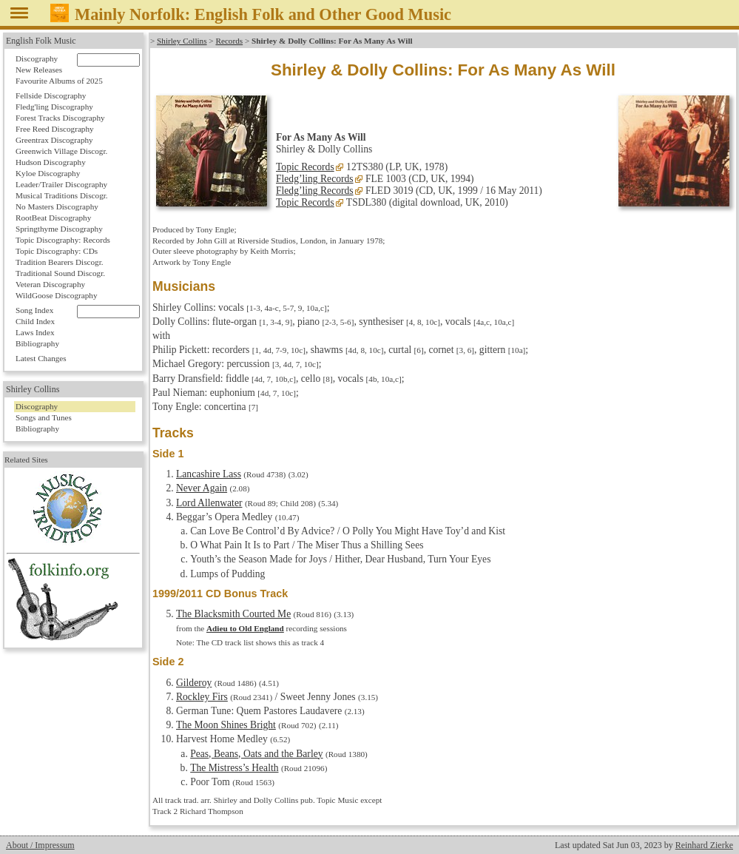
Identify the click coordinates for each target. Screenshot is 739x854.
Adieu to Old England (245, 628)
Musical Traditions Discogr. (62, 195)
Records (229, 40)
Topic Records (305, 166)
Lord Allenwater (209, 502)
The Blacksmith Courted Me (233, 613)
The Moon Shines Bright (226, 724)
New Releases (39, 69)
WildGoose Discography (56, 295)
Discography (37, 58)
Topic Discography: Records (63, 239)
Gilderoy (194, 682)
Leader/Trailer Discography (61, 184)
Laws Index (35, 332)
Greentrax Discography (54, 139)
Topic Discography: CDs (57, 250)
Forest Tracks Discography (60, 117)
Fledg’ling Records (315, 178)
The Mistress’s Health (234, 767)
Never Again (201, 488)
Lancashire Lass (208, 474)
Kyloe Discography (48, 173)
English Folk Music (41, 41)
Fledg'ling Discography (54, 106)
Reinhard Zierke (704, 845)
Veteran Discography (50, 284)
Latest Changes (41, 358)
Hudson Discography (51, 162)
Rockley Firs (202, 696)
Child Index (35, 321)
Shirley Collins (181, 40)
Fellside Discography (51, 95)
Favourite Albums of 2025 (59, 80)
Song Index (34, 310)
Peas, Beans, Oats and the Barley (256, 753)
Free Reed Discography (55, 128)
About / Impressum (40, 845)
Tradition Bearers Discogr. (60, 262)
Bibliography (37, 343)
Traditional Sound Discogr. (60, 273)
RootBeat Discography (53, 217)
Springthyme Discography (59, 228)
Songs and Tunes (44, 417)
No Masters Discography (57, 206)
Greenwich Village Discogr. (61, 151)
